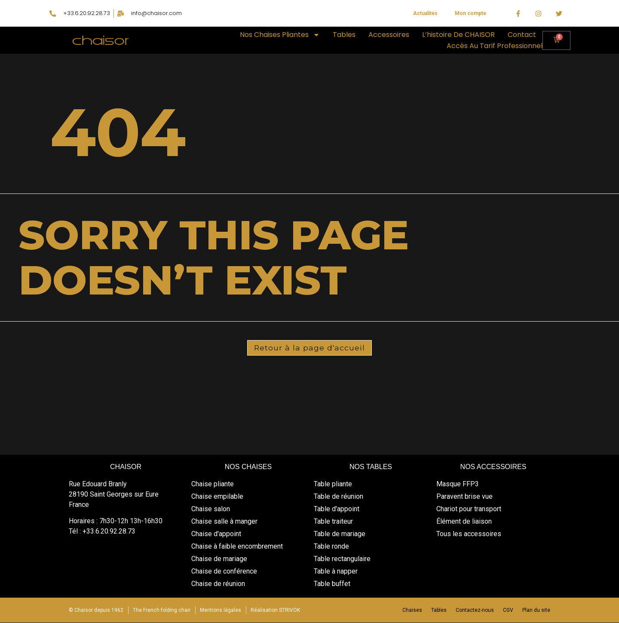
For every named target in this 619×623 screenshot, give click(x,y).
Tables (344, 35)
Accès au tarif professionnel (494, 46)
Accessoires (388, 35)
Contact (522, 35)
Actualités (425, 13)
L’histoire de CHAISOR (458, 35)
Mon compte (470, 13)
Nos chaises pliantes (280, 34)
